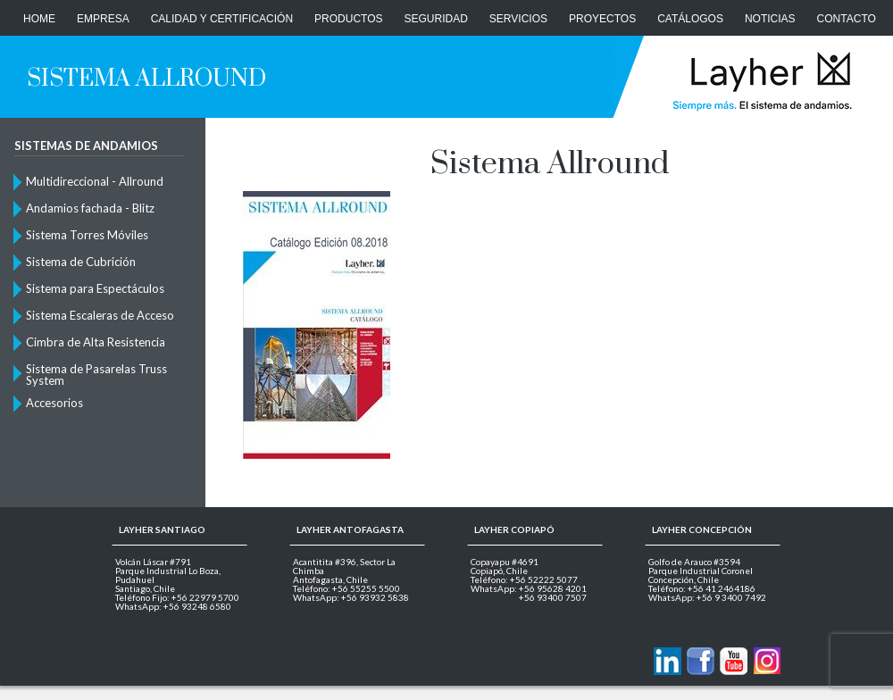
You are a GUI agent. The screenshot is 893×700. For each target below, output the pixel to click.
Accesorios (54, 403)
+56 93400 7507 (553, 597)
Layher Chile (760, 80)
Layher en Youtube (733, 661)
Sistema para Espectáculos (95, 288)
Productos (348, 18)
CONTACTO (846, 18)
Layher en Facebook (700, 661)
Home (39, 18)
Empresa (103, 18)
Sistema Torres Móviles (87, 235)
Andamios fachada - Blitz (90, 208)
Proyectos (602, 18)
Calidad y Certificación (222, 18)
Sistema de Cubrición (81, 261)
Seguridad (436, 18)
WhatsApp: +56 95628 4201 (529, 588)
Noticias (770, 18)
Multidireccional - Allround (94, 181)
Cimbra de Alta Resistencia (95, 342)
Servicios (518, 18)
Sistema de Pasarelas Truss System (96, 374)
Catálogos (690, 18)
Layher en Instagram (766, 661)
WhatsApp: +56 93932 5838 (351, 597)
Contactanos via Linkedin (667, 661)
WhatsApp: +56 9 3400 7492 (707, 597)
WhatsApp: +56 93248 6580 (173, 606)
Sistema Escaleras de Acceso (100, 315)
